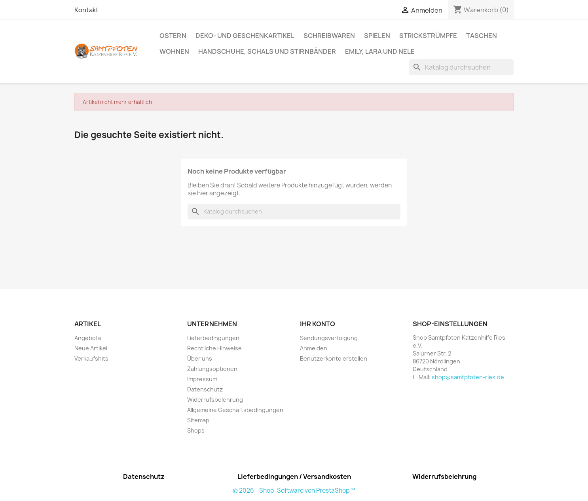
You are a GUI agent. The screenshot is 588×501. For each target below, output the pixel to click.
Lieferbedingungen (213, 338)
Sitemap (198, 420)
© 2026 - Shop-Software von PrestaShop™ (294, 490)
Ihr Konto (317, 324)
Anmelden (313, 348)
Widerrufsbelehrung (215, 399)
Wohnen (174, 51)
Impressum (202, 379)
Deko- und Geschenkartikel (244, 35)
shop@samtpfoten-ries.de (468, 377)
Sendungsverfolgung (329, 338)
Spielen (377, 35)
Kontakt (86, 10)
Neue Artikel (90, 348)
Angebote (88, 338)
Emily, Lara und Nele (380, 51)
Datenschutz (205, 389)
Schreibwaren (329, 35)
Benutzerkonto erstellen (333, 358)
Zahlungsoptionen (212, 368)
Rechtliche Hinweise (214, 348)
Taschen (481, 35)
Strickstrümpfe (428, 35)
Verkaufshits (91, 358)
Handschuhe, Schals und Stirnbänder (267, 51)
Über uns (199, 358)
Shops (196, 430)
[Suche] (461, 67)
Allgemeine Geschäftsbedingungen (235, 410)
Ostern (172, 35)
